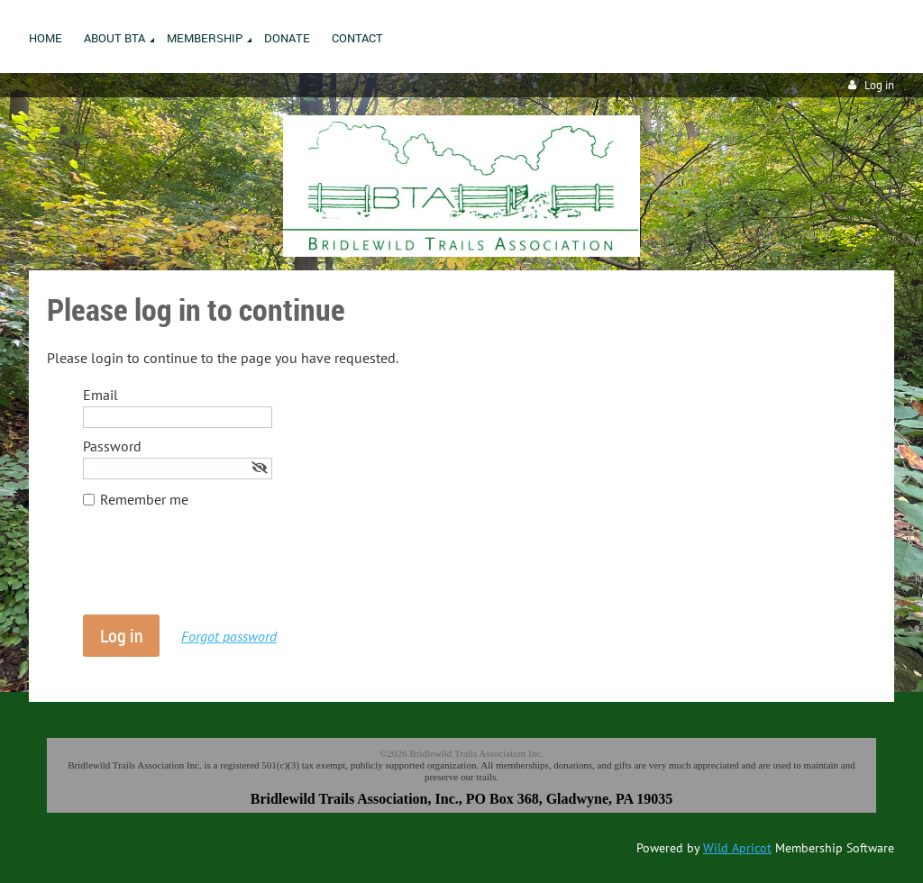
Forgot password (229, 636)
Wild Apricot (737, 848)
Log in (879, 85)
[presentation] (220, 570)
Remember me (144, 499)
